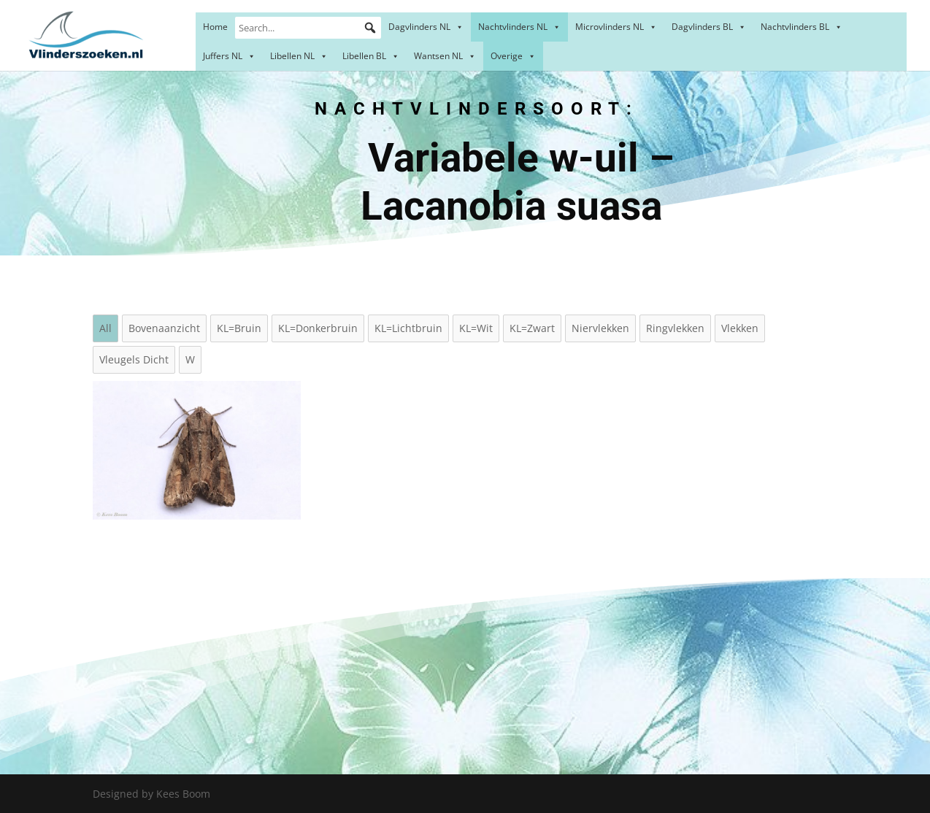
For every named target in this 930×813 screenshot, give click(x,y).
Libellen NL (299, 56)
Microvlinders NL (616, 26)
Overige (513, 56)
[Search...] (308, 28)
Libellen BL (370, 56)
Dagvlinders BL (709, 26)
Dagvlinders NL (426, 26)
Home (215, 26)
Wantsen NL (445, 56)
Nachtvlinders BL (801, 26)
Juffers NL (229, 56)
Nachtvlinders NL (519, 26)
